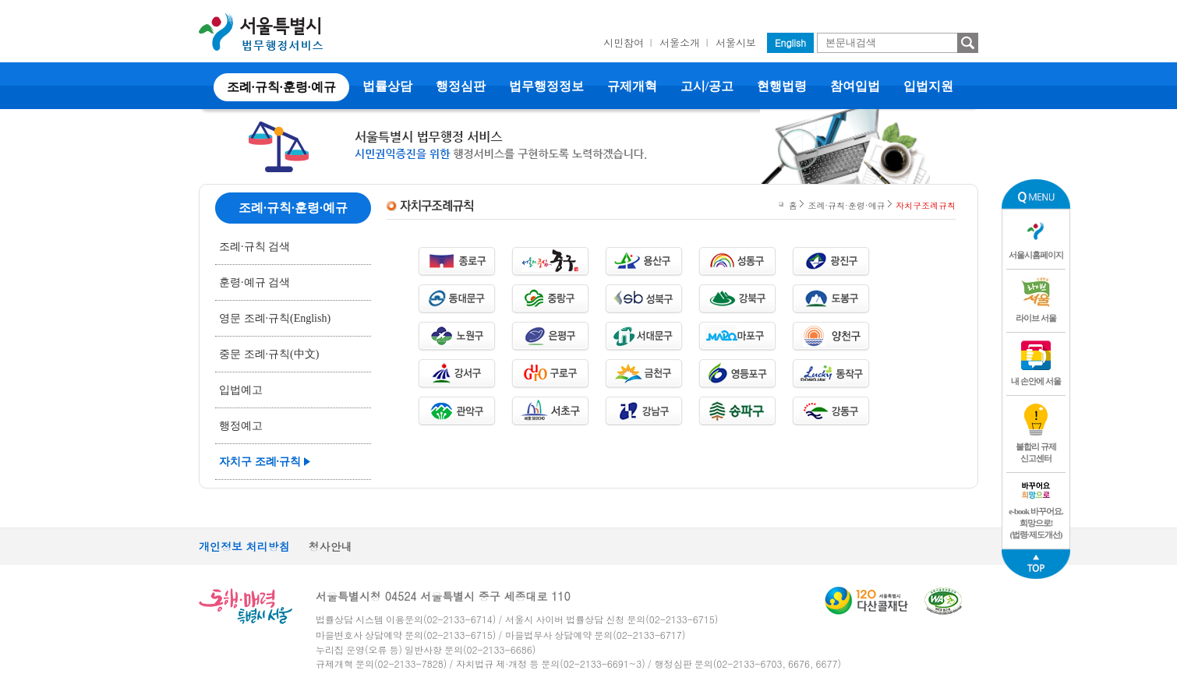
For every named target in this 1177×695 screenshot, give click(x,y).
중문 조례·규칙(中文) (269, 354)
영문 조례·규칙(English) (274, 318)
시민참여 (623, 42)
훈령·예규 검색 (254, 282)
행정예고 (241, 426)
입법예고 (241, 390)
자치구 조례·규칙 (260, 461)
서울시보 (736, 42)
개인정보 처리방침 (244, 546)
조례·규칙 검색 (254, 246)
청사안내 (330, 546)
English (790, 42)
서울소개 (679, 42)
